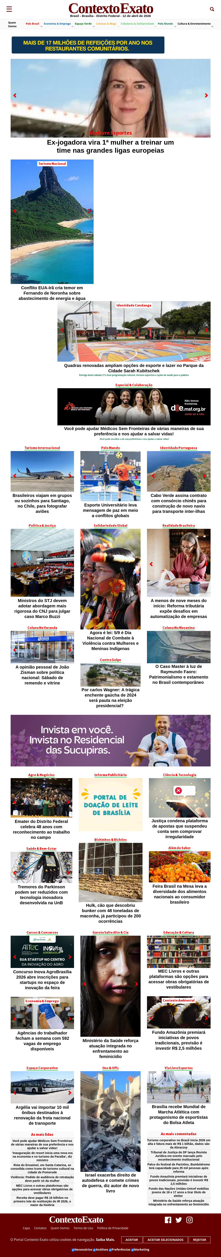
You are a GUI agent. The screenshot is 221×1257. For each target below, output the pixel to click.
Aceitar (132, 1240)
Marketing (140, 1249)
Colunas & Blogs (107, 24)
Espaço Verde (85, 24)
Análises (100, 1249)
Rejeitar (199, 1240)
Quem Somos (12, 24)
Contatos (40, 1228)
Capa (26, 1228)
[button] (15, 123)
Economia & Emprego (58, 24)
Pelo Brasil (34, 24)
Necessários (82, 1249)
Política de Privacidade (112, 1228)
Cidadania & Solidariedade (138, 24)
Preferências (119, 1249)
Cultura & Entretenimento (195, 24)
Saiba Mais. (105, 1239)
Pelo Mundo (167, 24)
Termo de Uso (83, 1228)
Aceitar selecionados (165, 1240)
